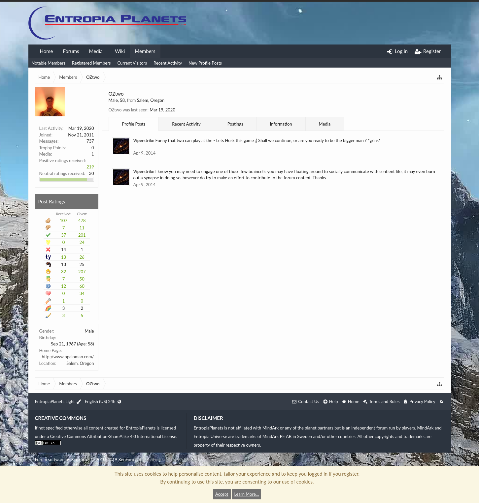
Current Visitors (132, 63)
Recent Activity (168, 63)
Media (95, 51)
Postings (235, 124)
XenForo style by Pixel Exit (170, 459)
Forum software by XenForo (88, 459)
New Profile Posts (205, 63)
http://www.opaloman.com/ (68, 356)
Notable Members (49, 63)
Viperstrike (143, 140)
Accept (221, 494)
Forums (71, 51)
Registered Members (91, 63)
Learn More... (246, 494)
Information (281, 124)
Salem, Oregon (80, 363)
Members (145, 51)
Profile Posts (134, 124)
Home (46, 51)
